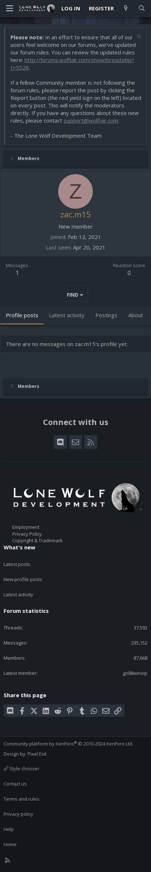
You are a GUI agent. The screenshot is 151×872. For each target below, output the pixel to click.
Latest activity (18, 594)
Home (10, 844)
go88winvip (135, 673)
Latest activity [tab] (67, 315)
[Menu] (9, 8)
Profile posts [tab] (22, 315)
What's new (19, 547)
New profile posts (23, 579)
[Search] (142, 8)
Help (9, 829)
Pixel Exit (37, 754)
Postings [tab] (106, 315)
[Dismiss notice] (138, 37)
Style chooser (21, 768)
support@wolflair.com (91, 120)
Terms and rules (21, 799)
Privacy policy (18, 814)
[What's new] (126, 8)
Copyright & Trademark (37, 540)
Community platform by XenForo (68, 743)
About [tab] (135, 315)
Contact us (15, 783)
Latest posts (17, 564)
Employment (25, 527)
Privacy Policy (27, 534)
